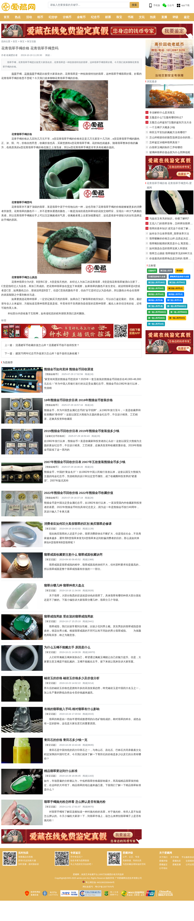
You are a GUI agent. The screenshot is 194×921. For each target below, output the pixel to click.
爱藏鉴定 (163, 864)
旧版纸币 (152, 271)
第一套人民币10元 (156, 324)
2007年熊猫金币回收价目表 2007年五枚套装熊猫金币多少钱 (84, 462)
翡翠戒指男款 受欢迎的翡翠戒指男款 (68, 616)
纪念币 (95, 17)
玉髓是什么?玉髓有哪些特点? (166, 117)
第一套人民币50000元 (176, 306)
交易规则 (190, 861)
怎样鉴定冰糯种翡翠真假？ (164, 142)
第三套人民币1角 (155, 306)
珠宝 (119, 17)
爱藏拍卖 (176, 861)
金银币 (81, 17)
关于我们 (163, 857)
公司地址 (163, 868)
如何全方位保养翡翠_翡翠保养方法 (169, 233)
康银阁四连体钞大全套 (179, 277)
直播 (164, 17)
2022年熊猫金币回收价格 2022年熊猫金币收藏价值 (78, 493)
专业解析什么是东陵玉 (162, 112)
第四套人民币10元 (156, 294)
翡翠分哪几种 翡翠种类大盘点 (64, 585)
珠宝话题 (31, 41)
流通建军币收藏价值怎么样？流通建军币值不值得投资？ (47, 345)
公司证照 (190, 864)
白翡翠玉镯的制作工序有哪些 (166, 147)
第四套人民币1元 (175, 294)
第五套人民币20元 (156, 288)
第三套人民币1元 (174, 300)
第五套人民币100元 (156, 282)
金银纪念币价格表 (55, 436)
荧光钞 (179, 271)
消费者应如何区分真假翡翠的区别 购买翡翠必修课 (78, 523)
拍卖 (153, 17)
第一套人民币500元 (178, 312)
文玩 (142, 17)
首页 (6, 17)
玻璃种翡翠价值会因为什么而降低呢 (169, 152)
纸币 (40, 17)
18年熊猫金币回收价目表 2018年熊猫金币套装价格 (78, 400)
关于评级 (174, 857)
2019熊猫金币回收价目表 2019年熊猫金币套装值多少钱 (81, 431)
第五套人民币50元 (177, 282)
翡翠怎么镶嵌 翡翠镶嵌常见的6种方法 (170, 253)
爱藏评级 (163, 861)
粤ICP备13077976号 (104, 887)
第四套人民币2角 (155, 300)
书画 (130, 17)
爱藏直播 (176, 864)
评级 (175, 17)
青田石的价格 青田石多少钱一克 (65, 740)
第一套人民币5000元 (157, 312)
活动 (29, 17)
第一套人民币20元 (177, 318)
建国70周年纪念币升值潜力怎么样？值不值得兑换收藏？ (47, 353)
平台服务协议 (188, 857)
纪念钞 (53, 17)
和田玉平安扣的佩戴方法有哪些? (168, 132)
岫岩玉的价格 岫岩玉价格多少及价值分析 (71, 678)
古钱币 (67, 17)
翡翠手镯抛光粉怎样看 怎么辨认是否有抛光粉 (74, 801)
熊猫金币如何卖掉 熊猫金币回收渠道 (68, 369)
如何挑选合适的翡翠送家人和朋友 (168, 248)
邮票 (108, 17)
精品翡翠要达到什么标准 (60, 771)
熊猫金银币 (51, 374)
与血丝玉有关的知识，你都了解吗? (169, 218)
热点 (18, 17)
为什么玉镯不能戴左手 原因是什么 (67, 647)
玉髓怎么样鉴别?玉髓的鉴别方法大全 (170, 122)
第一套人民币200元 (156, 318)
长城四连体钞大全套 (156, 277)
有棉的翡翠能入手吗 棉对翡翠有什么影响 (71, 709)
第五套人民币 (166, 271)
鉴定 (187, 17)
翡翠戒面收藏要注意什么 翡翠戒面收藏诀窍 (73, 554)
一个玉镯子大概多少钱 (162, 127)
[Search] (89, 5)
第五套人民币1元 (175, 288)
